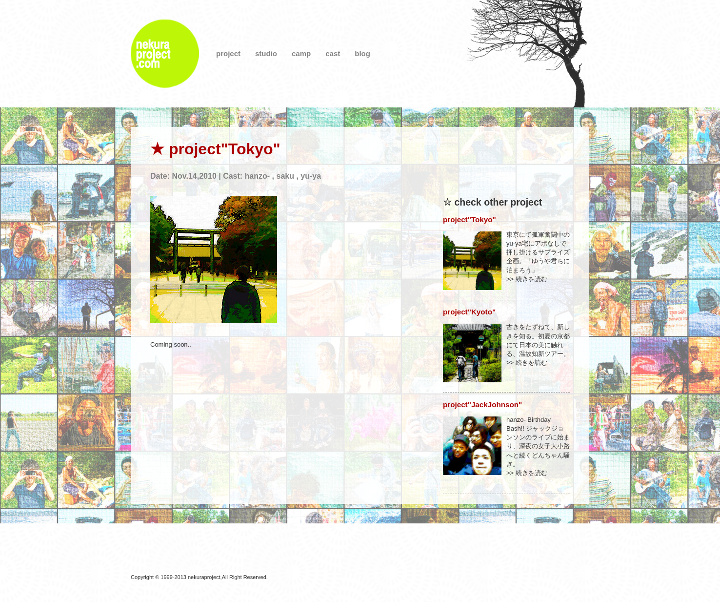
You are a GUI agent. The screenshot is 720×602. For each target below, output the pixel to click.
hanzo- (257, 176)
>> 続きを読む (526, 279)
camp (301, 53)
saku (285, 176)
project (228, 53)
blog (362, 53)
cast (332, 53)
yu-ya (310, 176)
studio (266, 53)
